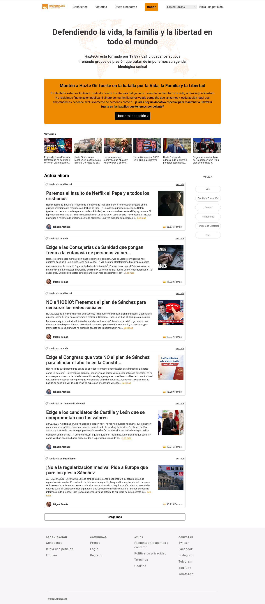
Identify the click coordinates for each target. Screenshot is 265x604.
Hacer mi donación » (132, 116)
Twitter (184, 543)
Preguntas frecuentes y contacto (151, 545)
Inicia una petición (211, 7)
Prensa (95, 543)
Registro (96, 555)
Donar (151, 7)
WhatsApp (186, 574)
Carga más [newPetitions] (115, 517)
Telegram (185, 561)
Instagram (186, 555)
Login (94, 549)
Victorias (101, 7)
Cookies (140, 566)
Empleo (51, 555)
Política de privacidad (150, 553)
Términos (141, 559)
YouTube (185, 568)
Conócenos (80, 7)
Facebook (186, 549)
